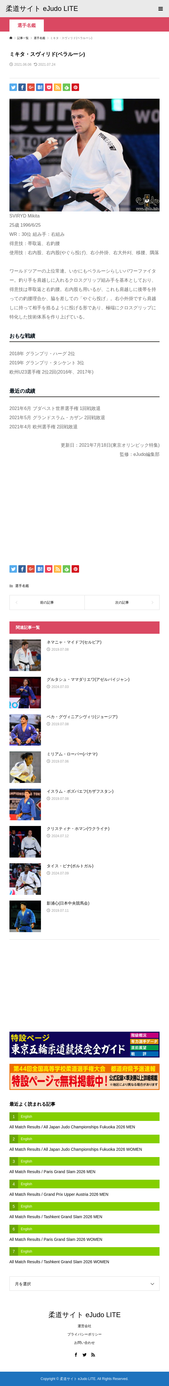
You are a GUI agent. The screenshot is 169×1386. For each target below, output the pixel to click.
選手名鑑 (26, 25)
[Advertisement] (76, 513)
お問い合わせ (84, 1343)
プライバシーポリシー (84, 1334)
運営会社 (84, 1326)
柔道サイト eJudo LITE (42, 8)
